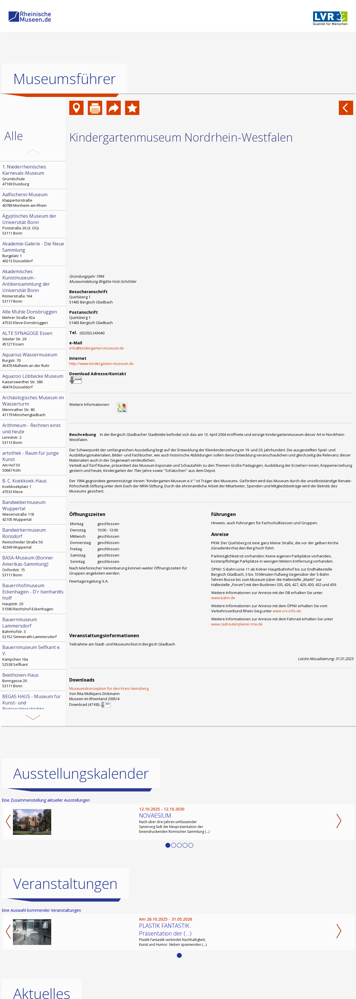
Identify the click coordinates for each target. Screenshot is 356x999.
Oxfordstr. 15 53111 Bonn (33, 566)
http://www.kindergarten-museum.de (101, 363)
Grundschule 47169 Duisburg (33, 175)
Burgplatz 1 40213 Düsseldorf (33, 252)
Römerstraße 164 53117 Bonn (33, 286)
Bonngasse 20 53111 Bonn (33, 680)
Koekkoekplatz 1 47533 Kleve (33, 486)
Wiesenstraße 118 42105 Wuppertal (33, 510)
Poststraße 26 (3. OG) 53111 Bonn (33, 224)
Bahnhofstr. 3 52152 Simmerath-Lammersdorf (33, 627)
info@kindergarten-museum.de (96, 348)
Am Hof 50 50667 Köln (33, 461)
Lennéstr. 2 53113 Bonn (33, 433)
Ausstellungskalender (81, 773)
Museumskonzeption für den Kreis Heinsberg (109, 688)
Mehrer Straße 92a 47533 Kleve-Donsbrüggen (33, 317)
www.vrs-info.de (287, 610)
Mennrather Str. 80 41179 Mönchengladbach (33, 405)
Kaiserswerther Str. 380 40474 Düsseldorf (33, 381)
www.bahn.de (223, 597)
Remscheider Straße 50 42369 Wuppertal (33, 538)
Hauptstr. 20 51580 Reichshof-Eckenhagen (33, 596)
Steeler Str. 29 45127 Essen (33, 338)
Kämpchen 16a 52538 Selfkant (33, 655)
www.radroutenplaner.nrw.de (237, 624)
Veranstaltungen (65, 883)
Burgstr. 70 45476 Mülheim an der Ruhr (33, 359)
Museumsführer (64, 78)
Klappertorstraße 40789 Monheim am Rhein (33, 199)
